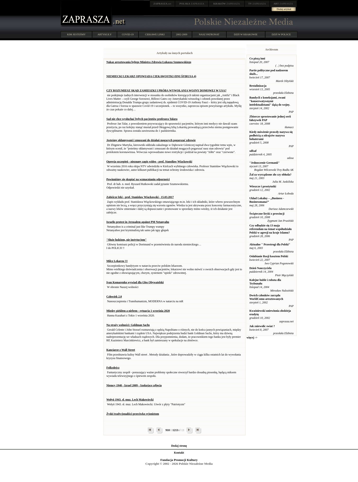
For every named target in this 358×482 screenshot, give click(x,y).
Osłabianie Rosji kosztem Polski (268, 256)
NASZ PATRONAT (209, 34)
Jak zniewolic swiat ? (262, 326)
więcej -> (251, 337)
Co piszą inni (257, 58)
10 (168, 430)
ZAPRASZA (191, 3)
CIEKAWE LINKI (155, 34)
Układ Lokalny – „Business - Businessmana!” (266, 200)
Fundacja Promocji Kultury (178, 460)
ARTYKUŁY (105, 34)
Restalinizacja (257, 85)
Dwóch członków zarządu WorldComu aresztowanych (266, 297)
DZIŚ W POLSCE (281, 34)
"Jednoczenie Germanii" (264, 162)
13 (176, 430)
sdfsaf (252, 151)
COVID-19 (128, 34)
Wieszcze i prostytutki (262, 186)
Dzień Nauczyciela (260, 268)
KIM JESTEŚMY (76, 34)
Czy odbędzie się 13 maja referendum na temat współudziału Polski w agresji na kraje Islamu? (270, 229)
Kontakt (179, 452)
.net (162, 3)
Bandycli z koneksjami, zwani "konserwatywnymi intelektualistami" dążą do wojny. (269, 101)
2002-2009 (181, 34)
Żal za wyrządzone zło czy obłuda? (270, 174)
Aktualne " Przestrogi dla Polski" (269, 244)
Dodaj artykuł (284, 9)
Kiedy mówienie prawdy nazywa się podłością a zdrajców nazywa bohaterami (271, 135)
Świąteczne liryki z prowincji (266, 213)
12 (173, 430)
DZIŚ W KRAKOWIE (246, 34)
